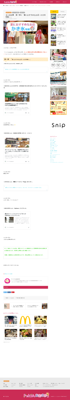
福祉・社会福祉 (5, 386)
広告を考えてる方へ (43, 1)
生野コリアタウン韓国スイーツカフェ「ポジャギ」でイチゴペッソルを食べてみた (23, 187)
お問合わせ (58, 1)
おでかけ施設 (37, 383)
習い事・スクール (45, 383)
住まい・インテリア (62, 383)
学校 (4, 383)
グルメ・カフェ (8, 12)
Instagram (6, 396)
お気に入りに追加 (8, 273)
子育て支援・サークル (54, 383)
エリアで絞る (34, 1)
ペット (12, 386)
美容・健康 (20, 383)
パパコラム (28, 386)
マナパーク (36, 386)
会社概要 (51, 1)
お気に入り (65, 1)
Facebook (5, 396)
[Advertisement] (25, 356)
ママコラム (62, 11)
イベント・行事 (29, 383)
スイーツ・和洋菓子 (16, 12)
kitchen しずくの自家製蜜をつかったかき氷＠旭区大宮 (17, 69)
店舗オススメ (22, 12)
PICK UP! (54, 11)
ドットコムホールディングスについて (48, 386)
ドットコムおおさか (57, 396)
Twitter (3, 396)
